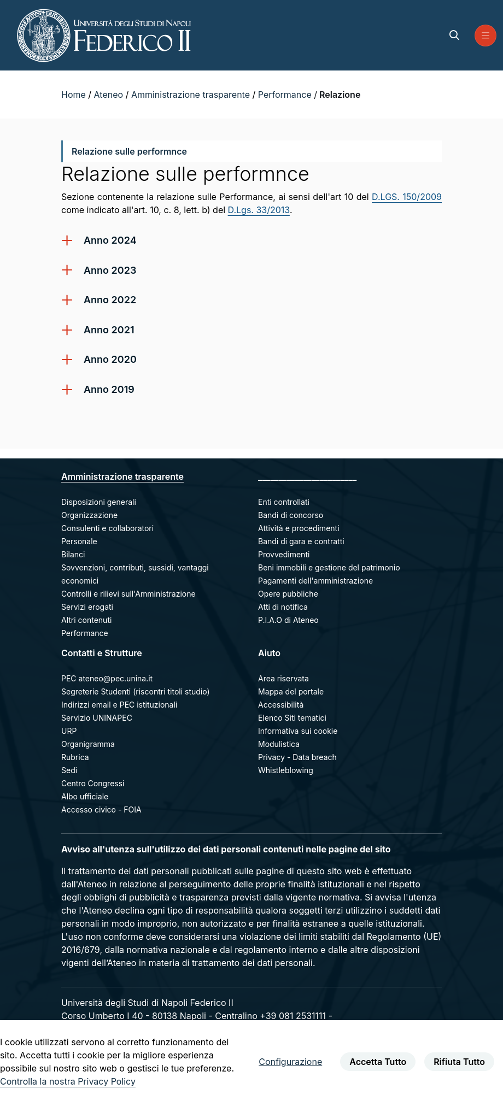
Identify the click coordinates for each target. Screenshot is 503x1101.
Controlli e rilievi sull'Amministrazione (128, 593)
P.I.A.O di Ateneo (288, 620)
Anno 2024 (110, 240)
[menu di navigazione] (485, 35)
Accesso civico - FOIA (101, 809)
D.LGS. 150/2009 (407, 196)
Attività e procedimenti (299, 528)
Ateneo (110, 94)
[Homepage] (104, 35)
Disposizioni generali (98, 502)
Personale (79, 541)
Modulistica (279, 744)
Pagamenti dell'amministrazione (315, 580)
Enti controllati (283, 502)
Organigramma (88, 744)
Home (74, 94)
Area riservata (283, 678)
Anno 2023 (110, 270)
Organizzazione (89, 515)
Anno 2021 (109, 329)
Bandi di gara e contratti (301, 541)
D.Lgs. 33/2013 (259, 209)
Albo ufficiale (84, 796)
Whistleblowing (285, 770)
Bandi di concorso (290, 515)
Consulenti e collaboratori (107, 528)
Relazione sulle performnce (128, 151)
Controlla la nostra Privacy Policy (68, 1081)
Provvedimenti (283, 554)
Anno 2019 (109, 389)
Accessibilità (280, 704)
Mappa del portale (291, 691)
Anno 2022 (110, 299)
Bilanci (73, 554)
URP (69, 730)
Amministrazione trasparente (192, 94)
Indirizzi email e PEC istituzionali (119, 704)
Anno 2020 (110, 359)
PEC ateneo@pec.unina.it (107, 678)
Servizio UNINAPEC (96, 717)
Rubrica (75, 757)
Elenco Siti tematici (292, 717)
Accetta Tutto (377, 1061)
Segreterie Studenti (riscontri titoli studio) (135, 691)
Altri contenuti (86, 620)
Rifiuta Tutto (459, 1061)
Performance (286, 94)
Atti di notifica (283, 606)
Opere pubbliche (288, 593)
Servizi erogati (87, 606)
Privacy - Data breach (297, 757)
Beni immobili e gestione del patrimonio (329, 567)
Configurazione (290, 1061)
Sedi (69, 770)
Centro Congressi (92, 783)
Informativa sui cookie (297, 730)
